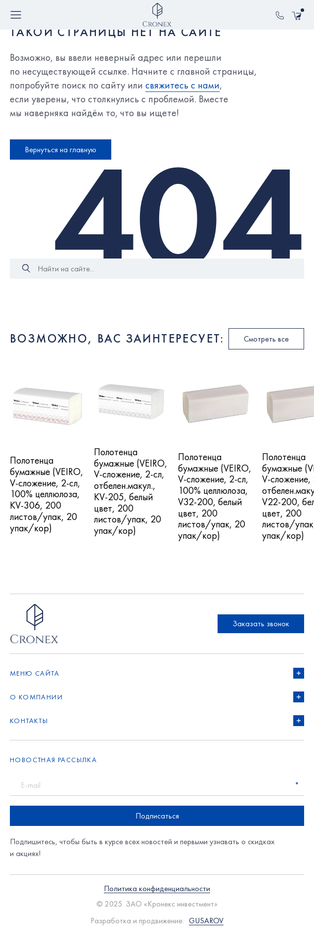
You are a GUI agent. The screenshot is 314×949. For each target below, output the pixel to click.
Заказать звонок (260, 636)
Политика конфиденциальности (157, 901)
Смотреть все (266, 339)
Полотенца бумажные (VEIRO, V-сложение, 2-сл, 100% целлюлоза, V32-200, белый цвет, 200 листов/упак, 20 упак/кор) (214, 503)
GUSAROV (206, 933)
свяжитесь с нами (182, 85)
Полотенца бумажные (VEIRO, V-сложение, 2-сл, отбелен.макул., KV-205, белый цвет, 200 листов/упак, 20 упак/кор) (128, 498)
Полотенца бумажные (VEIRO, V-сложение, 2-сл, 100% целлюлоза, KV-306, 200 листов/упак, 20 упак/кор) (46, 501)
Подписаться (157, 828)
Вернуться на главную (60, 149)
